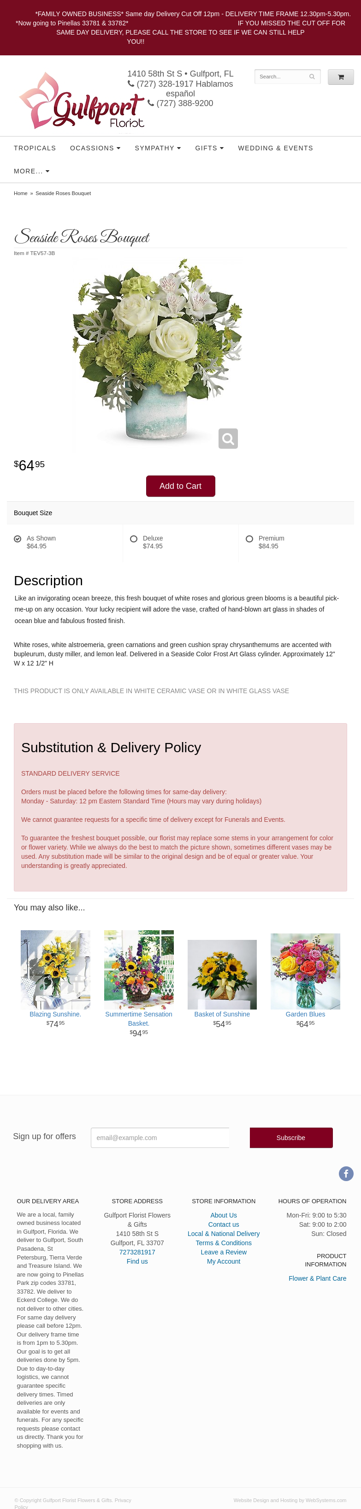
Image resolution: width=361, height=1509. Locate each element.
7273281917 (137, 1252)
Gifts (206, 148)
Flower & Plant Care (317, 1278)
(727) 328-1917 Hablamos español (180, 88)
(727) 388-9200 (180, 103)
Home (21, 193)
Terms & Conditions (224, 1243)
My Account (223, 1261)
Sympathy (155, 148)
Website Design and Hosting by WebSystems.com (290, 1500)
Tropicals (35, 148)
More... (28, 171)
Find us (137, 1261)
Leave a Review (224, 1252)
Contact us (223, 1224)
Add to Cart (180, 486)
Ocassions (92, 148)
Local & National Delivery (224, 1233)
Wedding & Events (276, 148)
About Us (223, 1215)
